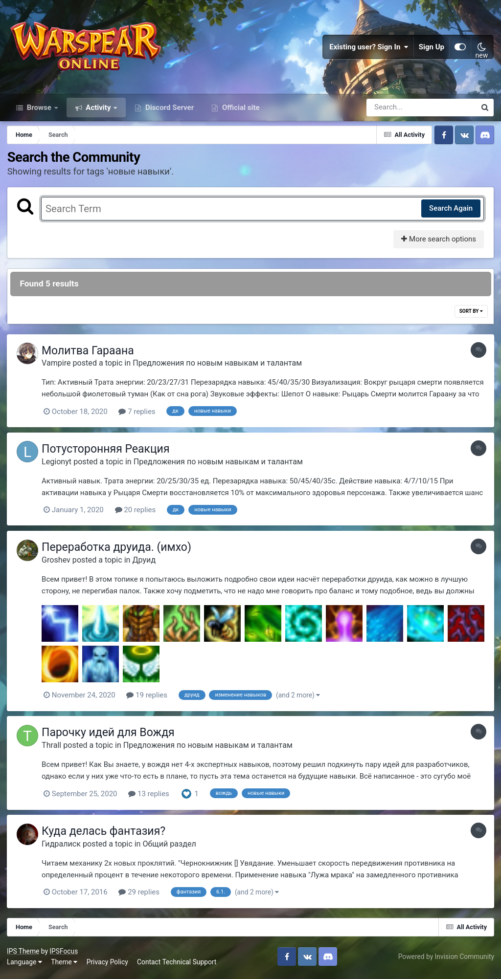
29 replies (141, 895)
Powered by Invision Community (446, 959)
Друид (146, 563)
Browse (39, 111)
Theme (64, 964)
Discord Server (168, 111)
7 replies (139, 416)
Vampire (58, 367)
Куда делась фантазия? (106, 834)
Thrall (54, 748)
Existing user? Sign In (369, 49)
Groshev (58, 563)
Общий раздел (171, 846)
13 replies (151, 796)
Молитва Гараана (90, 355)
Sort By (470, 315)
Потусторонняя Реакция (108, 452)
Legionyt (59, 465)
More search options (438, 243)
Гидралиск (63, 846)
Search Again (450, 212)
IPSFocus (64, 953)
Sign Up (431, 48)
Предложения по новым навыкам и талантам (219, 367)
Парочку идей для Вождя (110, 735)
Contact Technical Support (177, 964)
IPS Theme (23, 953)
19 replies (149, 698)
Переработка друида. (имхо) (119, 550)
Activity (98, 111)
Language (25, 964)
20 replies (137, 513)
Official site (239, 111)
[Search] (393, 111)
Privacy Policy (108, 964)
